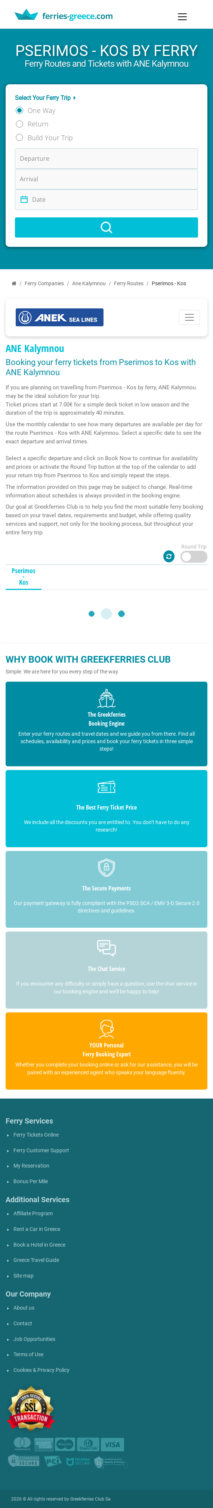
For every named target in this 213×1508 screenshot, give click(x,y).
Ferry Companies (44, 283)
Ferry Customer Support (41, 1150)
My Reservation (31, 1166)
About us (23, 1308)
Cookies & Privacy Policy (41, 1370)
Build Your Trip (50, 137)
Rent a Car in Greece (36, 1229)
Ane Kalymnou (89, 283)
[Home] (14, 283)
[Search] (106, 227)
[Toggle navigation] (182, 16)
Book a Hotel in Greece (39, 1245)
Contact (22, 1323)
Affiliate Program (33, 1213)
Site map (23, 1276)
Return (38, 123)
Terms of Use (28, 1354)
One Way (41, 110)
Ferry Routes (128, 283)
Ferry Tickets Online (36, 1135)
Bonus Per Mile (30, 1181)
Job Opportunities (34, 1339)
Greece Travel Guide (36, 1260)
